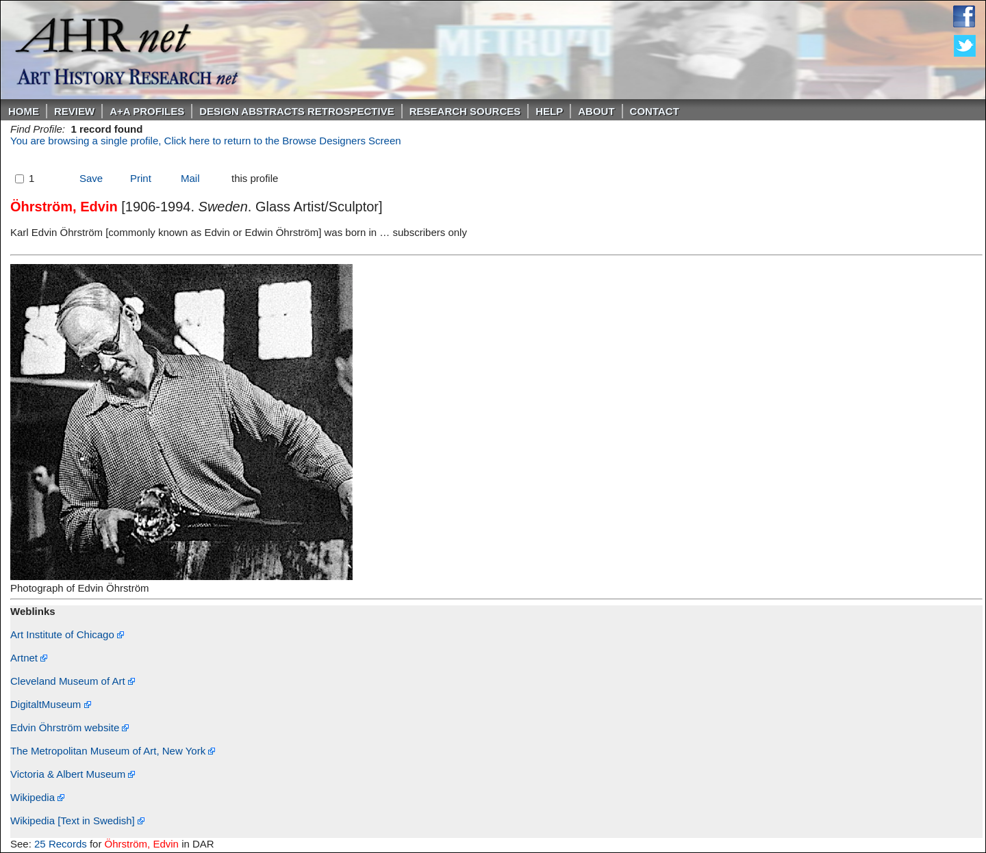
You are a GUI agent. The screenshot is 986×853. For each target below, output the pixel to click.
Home (23, 111)
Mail (190, 178)
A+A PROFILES (147, 111)
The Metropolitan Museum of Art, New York (112, 751)
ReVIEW (74, 111)
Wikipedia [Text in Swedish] (77, 820)
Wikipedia (37, 797)
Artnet (28, 658)
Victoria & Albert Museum (72, 774)
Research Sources (465, 111)
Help (549, 111)
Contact (654, 111)
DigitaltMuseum (50, 704)
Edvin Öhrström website (69, 727)
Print (140, 178)
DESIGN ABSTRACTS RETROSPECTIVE (296, 111)
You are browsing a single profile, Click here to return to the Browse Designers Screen (205, 140)
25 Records (60, 844)
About (596, 111)
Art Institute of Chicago (67, 634)
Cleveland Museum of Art (72, 681)
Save (91, 178)
